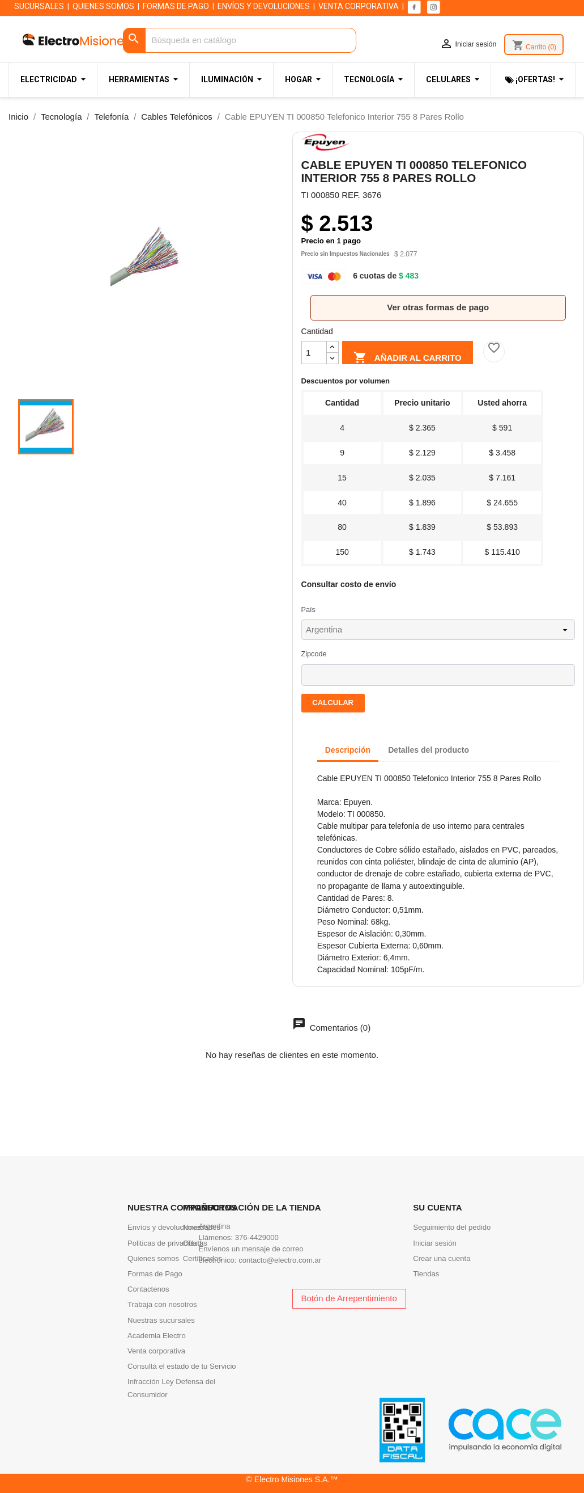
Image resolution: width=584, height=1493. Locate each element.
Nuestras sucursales (161, 1320)
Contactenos (148, 1289)
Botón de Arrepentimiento (349, 1298)
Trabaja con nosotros (162, 1304)
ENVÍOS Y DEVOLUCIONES (264, 6)
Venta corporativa (156, 1351)
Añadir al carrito (407, 356)
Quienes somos (153, 1258)
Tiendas (426, 1274)
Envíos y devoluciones (164, 1227)
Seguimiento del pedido (452, 1227)
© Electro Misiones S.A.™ (292, 1479)
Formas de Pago (154, 1274)
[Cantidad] (314, 352)
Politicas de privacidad (164, 1243)
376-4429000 (257, 1237)
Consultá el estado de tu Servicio (181, 1366)
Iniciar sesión (435, 1243)
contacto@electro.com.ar (279, 1260)
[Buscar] (239, 40)
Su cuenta (437, 1207)
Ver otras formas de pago (438, 307)
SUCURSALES (39, 6)
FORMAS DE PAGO (176, 6)
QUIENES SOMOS (103, 6)
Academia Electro (156, 1335)
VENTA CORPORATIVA (358, 6)
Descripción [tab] (347, 749)
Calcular (332, 702)
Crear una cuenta (441, 1258)
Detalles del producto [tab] (428, 749)
